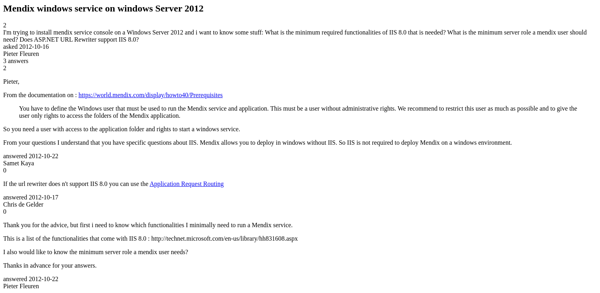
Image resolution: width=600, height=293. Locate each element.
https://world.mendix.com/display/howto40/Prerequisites (151, 95)
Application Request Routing (187, 183)
